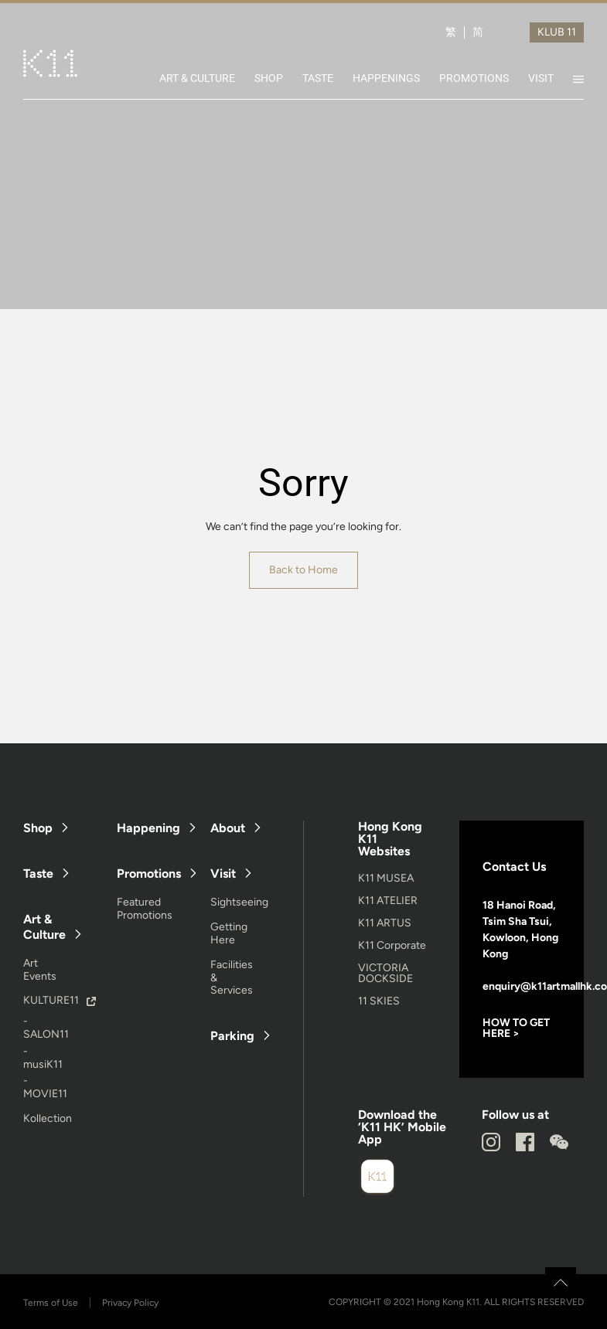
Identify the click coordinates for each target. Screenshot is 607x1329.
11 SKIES (379, 1001)
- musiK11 (43, 1058)
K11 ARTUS (384, 923)
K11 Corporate (392, 945)
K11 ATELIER (388, 900)
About (227, 828)
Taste (38, 873)
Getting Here (228, 933)
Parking (232, 1035)
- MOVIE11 (45, 1087)
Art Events (39, 970)
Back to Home (303, 569)
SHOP (268, 78)
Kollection (47, 1118)
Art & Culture (44, 926)
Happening (148, 828)
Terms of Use (50, 1302)
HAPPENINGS (386, 78)
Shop (38, 828)
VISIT (541, 78)
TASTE (317, 78)
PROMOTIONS (474, 78)
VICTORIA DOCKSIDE (385, 973)
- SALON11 (46, 1028)
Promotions (149, 873)
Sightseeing (239, 902)
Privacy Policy (130, 1302)
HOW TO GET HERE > (516, 1028)
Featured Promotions (144, 909)
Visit (223, 873)
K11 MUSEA (386, 878)
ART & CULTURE (197, 78)
